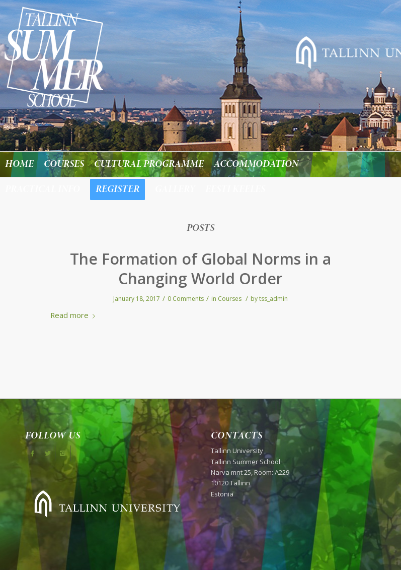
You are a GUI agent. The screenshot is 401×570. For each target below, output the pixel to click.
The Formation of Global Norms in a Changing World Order (200, 268)
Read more (74, 315)
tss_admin (273, 298)
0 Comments (186, 298)
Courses (230, 298)
